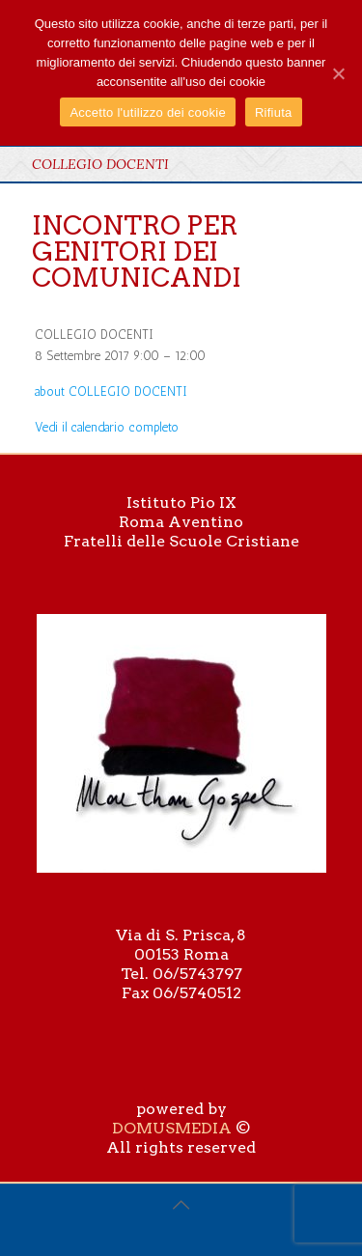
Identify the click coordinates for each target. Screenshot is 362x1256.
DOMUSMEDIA (172, 1128)
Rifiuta (273, 112)
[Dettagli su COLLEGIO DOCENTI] (111, 391)
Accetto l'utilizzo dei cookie (147, 112)
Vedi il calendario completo (107, 427)
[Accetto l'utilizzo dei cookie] (338, 73)
